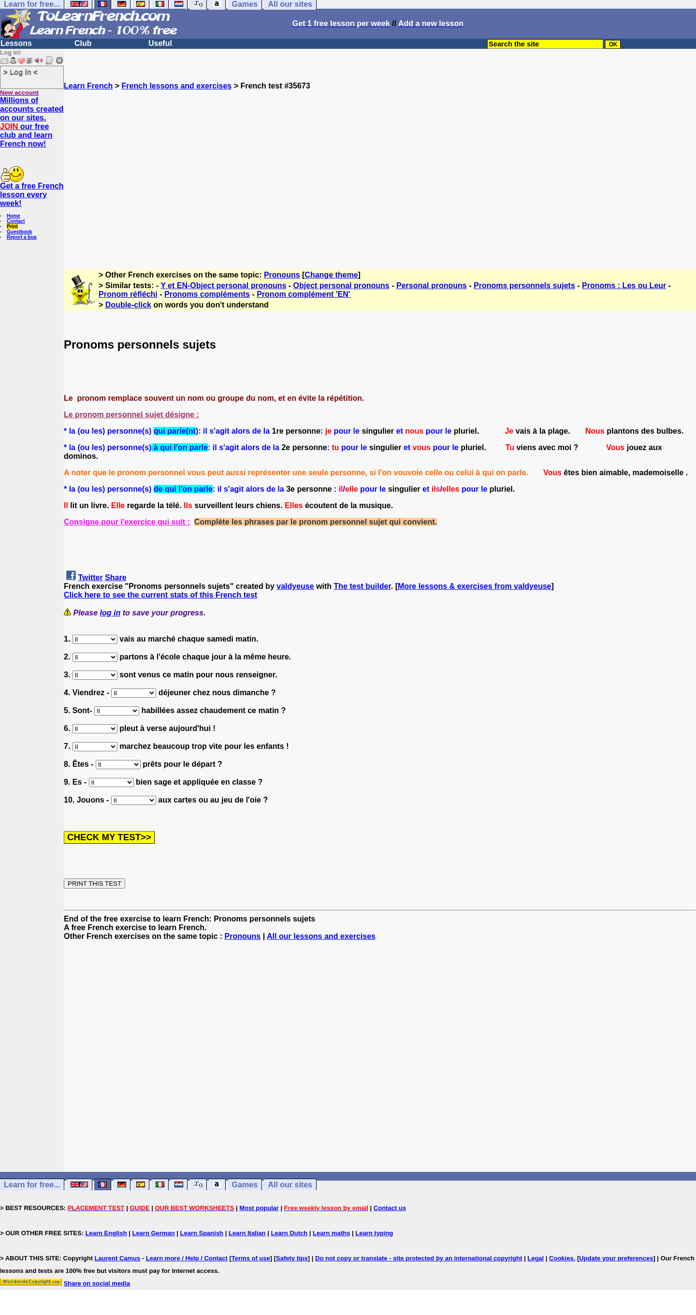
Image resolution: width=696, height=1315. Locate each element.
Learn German (153, 1233)
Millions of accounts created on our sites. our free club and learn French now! (32, 122)
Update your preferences (616, 1258)
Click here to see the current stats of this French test (160, 595)
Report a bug (22, 237)
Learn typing (374, 1233)
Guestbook (19, 231)
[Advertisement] (380, 175)
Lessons (16, 43)
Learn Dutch (289, 1233)
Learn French (88, 86)
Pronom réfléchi (128, 294)
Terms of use (251, 1258)
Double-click (128, 305)
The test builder (362, 586)
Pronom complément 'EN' (303, 294)
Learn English (106, 1233)
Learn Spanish (201, 1233)
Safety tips (292, 1258)
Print (12, 226)
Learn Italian (247, 1233)
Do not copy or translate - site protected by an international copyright (418, 1258)
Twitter (90, 577)
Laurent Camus (118, 1258)
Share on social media (97, 1283)
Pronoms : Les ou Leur (624, 285)
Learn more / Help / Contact (187, 1258)
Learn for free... (32, 1185)
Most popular (259, 1208)
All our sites (290, 1185)
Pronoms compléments (207, 294)
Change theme (331, 275)
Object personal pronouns (341, 285)
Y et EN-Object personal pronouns (223, 285)
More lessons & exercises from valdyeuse (474, 586)
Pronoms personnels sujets (524, 285)
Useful (160, 43)
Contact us (390, 1208)
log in (110, 613)
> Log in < (20, 72)
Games (245, 1185)
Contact (16, 221)
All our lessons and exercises (321, 936)
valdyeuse (295, 586)
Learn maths (331, 1233)
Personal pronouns (431, 285)
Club (83, 43)
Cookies (561, 1258)
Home (13, 216)
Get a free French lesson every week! (32, 194)
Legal (535, 1258)
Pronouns (282, 275)
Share (115, 577)
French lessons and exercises (177, 86)
